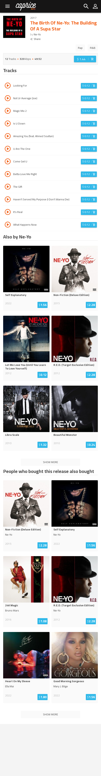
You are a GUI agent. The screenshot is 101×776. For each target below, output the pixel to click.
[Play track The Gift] (7, 187)
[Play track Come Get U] (7, 162)
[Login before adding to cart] (85, 59)
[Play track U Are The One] (7, 149)
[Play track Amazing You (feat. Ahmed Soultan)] (7, 136)
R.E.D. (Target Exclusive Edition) (73, 365)
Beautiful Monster (65, 435)
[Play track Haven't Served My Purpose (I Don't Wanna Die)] (7, 199)
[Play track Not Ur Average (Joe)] (7, 98)
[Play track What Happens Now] (7, 225)
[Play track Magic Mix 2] (7, 111)
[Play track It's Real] (7, 212)
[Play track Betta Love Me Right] (7, 174)
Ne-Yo (37, 34)
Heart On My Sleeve (17, 681)
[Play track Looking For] (7, 86)
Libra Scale (12, 435)
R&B (92, 47)
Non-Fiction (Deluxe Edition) (71, 295)
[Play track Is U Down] (7, 124)
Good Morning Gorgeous (68, 681)
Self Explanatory (15, 295)
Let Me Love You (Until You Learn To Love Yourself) (25, 366)
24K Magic (11, 605)
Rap (80, 47)
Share (35, 39)
